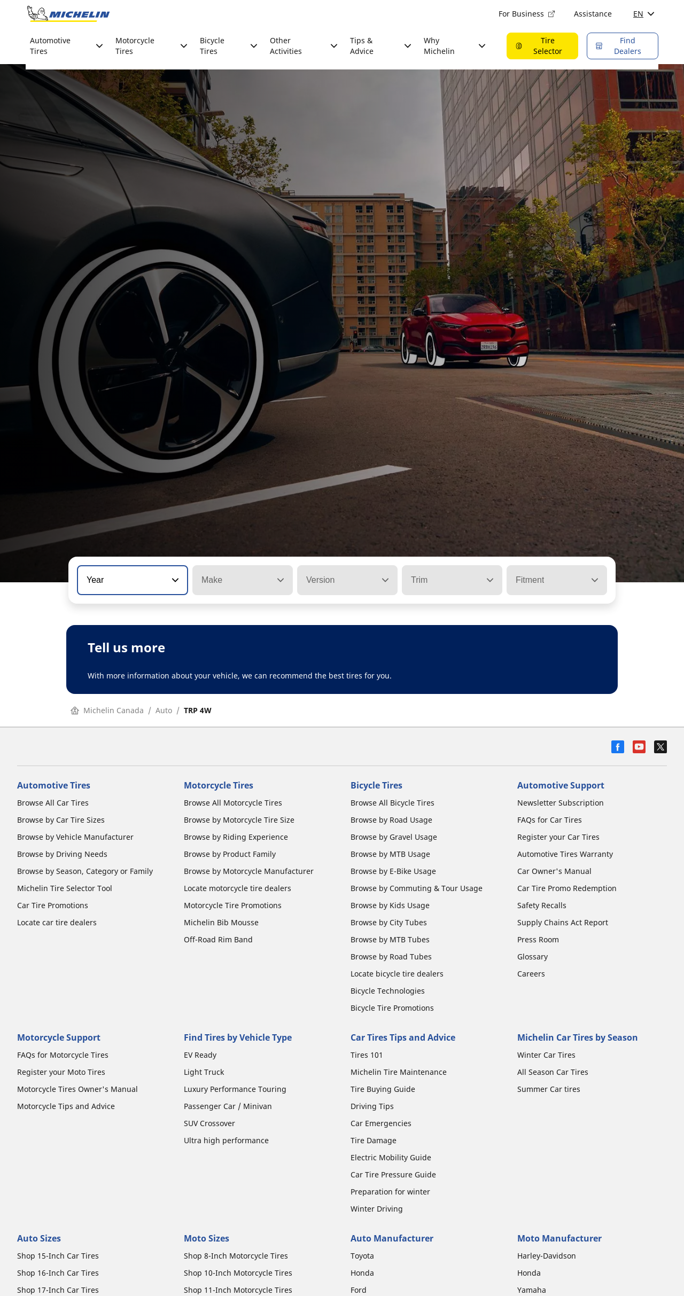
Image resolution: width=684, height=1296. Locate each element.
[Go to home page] (68, 14)
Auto (164, 710)
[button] (174, 580)
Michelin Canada (107, 710)
